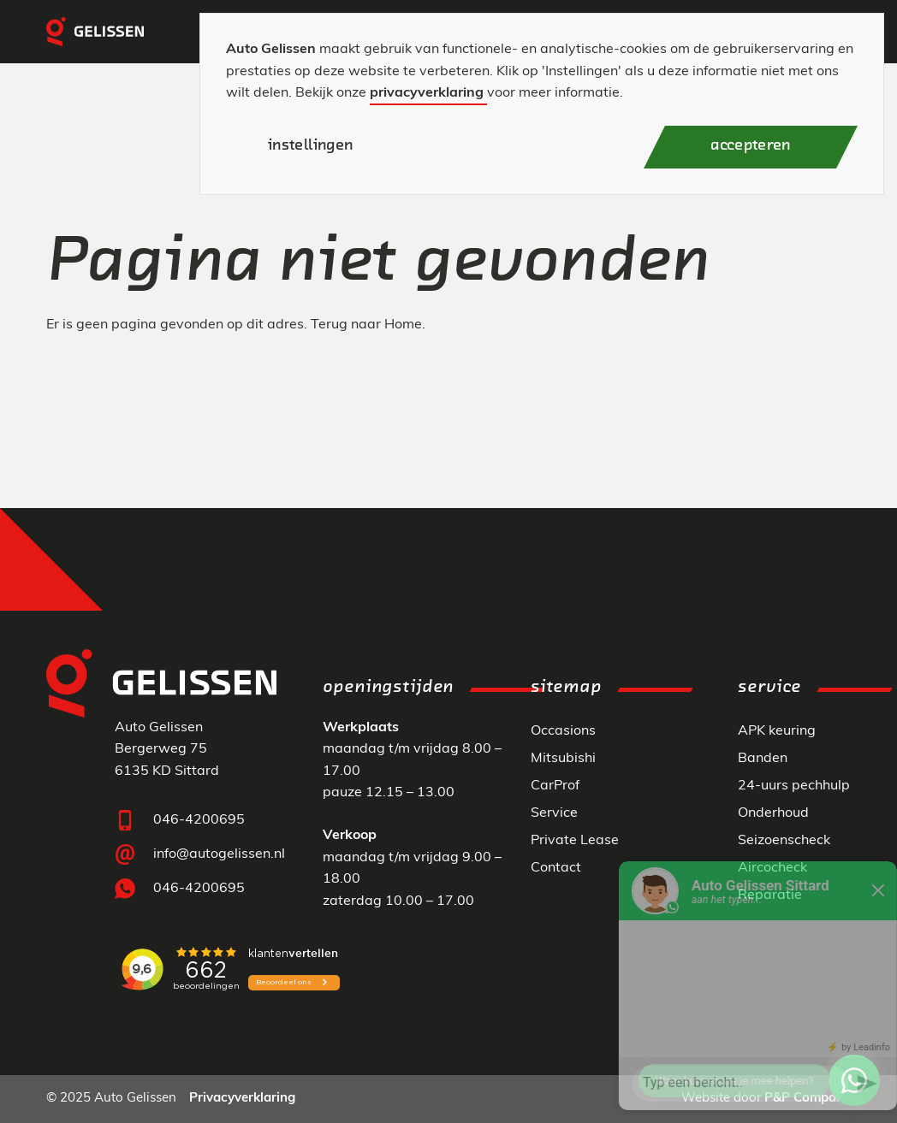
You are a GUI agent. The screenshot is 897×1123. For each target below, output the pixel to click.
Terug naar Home (366, 325)
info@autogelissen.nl (219, 854)
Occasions (563, 731)
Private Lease (575, 841)
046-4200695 (199, 820)
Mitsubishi (563, 758)
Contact (556, 868)
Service (554, 813)
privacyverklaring (427, 93)
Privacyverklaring (242, 1098)
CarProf (555, 786)
